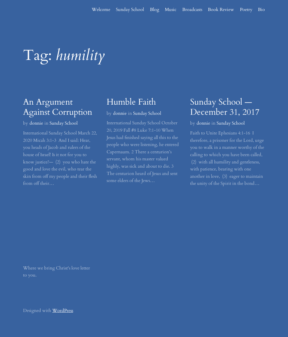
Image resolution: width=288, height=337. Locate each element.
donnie (36, 123)
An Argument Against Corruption (57, 107)
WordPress (62, 310)
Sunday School (64, 123)
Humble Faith (131, 102)
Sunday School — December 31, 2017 (224, 107)
